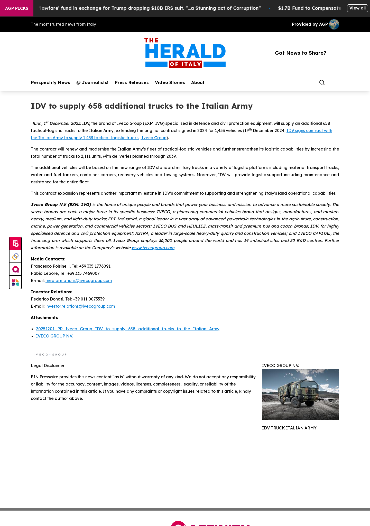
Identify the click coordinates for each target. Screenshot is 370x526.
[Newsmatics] (15, 282)
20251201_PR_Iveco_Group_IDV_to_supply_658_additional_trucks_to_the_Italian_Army (127, 328)
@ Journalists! (92, 82)
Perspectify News (50, 82)
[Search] (322, 82)
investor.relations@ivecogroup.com (80, 306)
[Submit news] (15, 243)
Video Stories (170, 82)
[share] (335, 82)
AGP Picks (16, 8)
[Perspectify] (15, 256)
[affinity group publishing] (15, 269)
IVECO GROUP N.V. (54, 336)
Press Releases (132, 82)
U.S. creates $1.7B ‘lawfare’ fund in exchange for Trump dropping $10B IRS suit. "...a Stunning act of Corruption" (134, 8)
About (198, 82)
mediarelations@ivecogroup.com (78, 280)
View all (357, 8)
